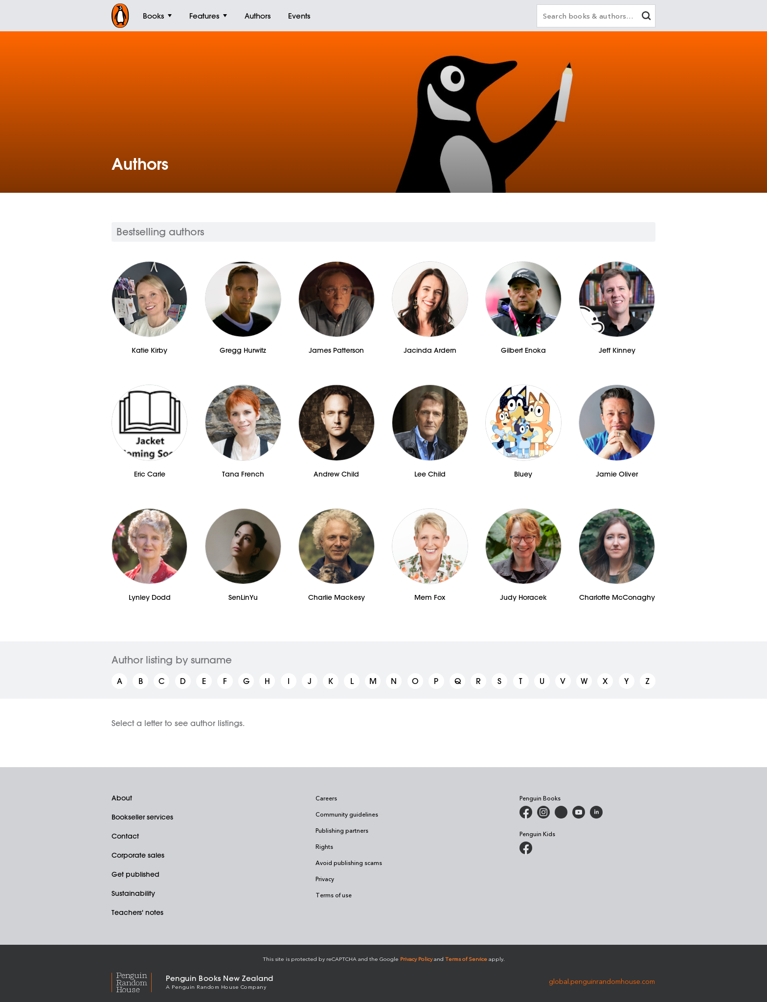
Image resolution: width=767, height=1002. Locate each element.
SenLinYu (243, 597)
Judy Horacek (523, 597)
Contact (125, 836)
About (122, 798)
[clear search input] (646, 17)
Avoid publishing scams (349, 862)
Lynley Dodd (150, 597)
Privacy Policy (416, 959)
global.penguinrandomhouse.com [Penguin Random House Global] (602, 981)
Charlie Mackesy (336, 597)
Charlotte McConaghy (617, 597)
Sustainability (133, 893)
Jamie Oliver (617, 474)
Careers (326, 798)
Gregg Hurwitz (243, 350)
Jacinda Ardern (430, 350)
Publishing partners (342, 830)
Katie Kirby (149, 350)
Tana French (243, 474)
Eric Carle (149, 474)
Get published (135, 874)
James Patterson (336, 350)
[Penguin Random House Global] (139, 981)
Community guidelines (347, 814)
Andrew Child (336, 474)
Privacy (325, 878)
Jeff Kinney (617, 350)
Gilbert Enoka (523, 350)
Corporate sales (138, 855)
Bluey (523, 474)
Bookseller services (142, 817)
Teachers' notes (137, 912)
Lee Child (430, 474)
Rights (324, 846)
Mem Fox (429, 597)
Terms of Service (466, 959)
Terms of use (334, 894)
